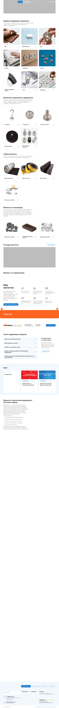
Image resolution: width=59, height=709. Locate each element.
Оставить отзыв (51, 325)
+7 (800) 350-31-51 (52, 1)
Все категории (51, 244)
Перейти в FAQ (45, 351)
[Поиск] (45, 1)
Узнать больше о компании (11, 304)
